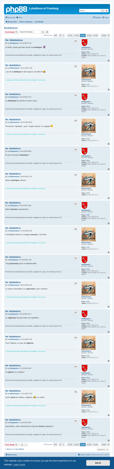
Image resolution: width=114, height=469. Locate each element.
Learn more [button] (19, 464)
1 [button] (63, 35)
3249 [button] (104, 35)
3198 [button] (89, 35)
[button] (55, 35)
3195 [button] (70, 35)
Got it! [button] (98, 463)
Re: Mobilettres (14, 40)
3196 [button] (76, 35)
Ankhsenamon (86, 80)
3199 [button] (95, 35)
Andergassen (85, 47)
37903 (88, 52)
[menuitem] (19, 17)
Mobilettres (11, 28)
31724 (88, 84)
